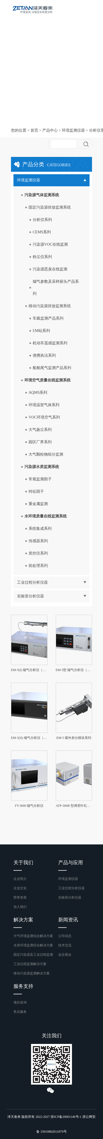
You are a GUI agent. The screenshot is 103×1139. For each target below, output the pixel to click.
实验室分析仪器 (69, 897)
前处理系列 (38, 566)
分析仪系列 (42, 220)
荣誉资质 (20, 897)
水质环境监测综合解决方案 (33, 945)
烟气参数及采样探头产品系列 (56, 287)
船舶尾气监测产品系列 (52, 368)
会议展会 (64, 955)
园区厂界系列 (40, 442)
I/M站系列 (41, 331)
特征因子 (36, 491)
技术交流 (64, 945)
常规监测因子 (40, 479)
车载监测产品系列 (48, 318)
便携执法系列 (44, 355)
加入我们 (20, 907)
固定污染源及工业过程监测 (33, 955)
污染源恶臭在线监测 (50, 269)
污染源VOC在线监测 (50, 244)
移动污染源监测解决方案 (31, 973)
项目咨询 (20, 1002)
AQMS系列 (38, 392)
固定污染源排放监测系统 (50, 207)
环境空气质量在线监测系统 (47, 380)
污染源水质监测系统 (41, 467)
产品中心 (50, 130)
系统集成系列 (40, 528)
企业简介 (20, 879)
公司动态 (64, 936)
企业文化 (20, 888)
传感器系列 (38, 541)
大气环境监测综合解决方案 (33, 936)
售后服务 (20, 1012)
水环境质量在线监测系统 (45, 516)
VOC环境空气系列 (44, 417)
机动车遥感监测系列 (50, 343)
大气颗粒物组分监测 (46, 454)
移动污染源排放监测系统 (50, 306)
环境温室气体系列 (44, 405)
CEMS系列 (42, 232)
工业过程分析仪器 (71, 888)
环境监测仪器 (73, 130)
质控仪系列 (38, 553)
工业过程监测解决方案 (29, 964)
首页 (34, 130)
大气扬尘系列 (40, 430)
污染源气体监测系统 (41, 195)
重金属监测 (38, 504)
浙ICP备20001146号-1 (66, 1117)
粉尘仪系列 (42, 257)
